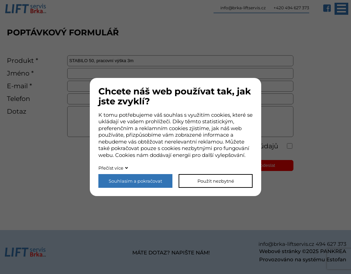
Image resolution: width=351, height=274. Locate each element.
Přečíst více (110, 168)
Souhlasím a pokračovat (135, 181)
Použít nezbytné (215, 181)
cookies (220, 115)
